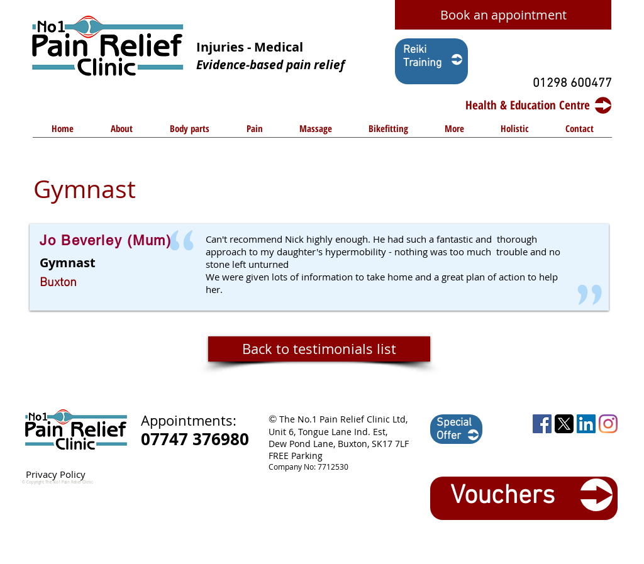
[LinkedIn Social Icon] (586, 423)
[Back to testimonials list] (319, 349)
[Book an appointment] (503, 15)
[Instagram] (608, 423)
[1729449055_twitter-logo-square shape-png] (564, 423)
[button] (189, 132)
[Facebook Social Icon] (542, 423)
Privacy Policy (56, 474)
